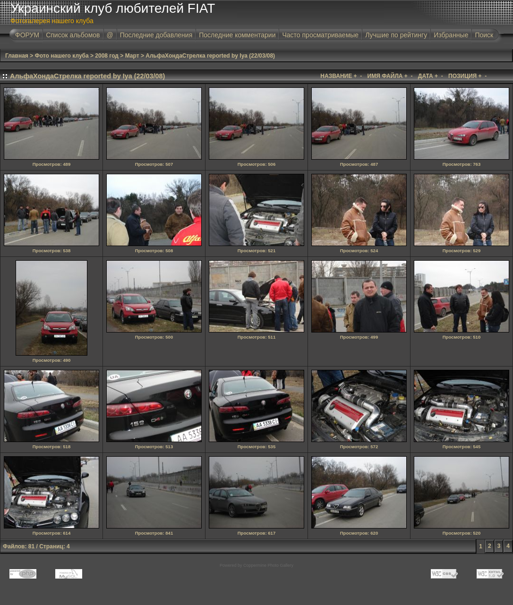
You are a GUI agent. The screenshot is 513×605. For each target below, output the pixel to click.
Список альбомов (73, 35)
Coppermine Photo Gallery (268, 565)
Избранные (451, 35)
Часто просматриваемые (320, 35)
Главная (16, 55)
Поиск (484, 35)
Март (132, 55)
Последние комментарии (237, 35)
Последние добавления (156, 35)
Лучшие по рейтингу (396, 35)
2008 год (107, 55)
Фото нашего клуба (62, 55)
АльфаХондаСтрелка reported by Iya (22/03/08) (210, 55)
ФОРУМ (27, 35)
